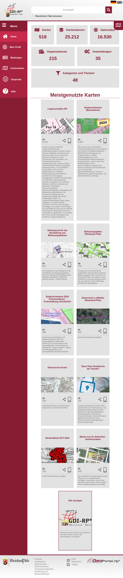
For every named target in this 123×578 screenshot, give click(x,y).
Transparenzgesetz (44, 569)
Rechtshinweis (42, 566)
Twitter (72, 564)
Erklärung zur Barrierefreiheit (42, 572)
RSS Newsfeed (74, 560)
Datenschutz (41, 564)
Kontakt (38, 559)
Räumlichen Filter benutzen (48, 16)
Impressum (40, 561)
